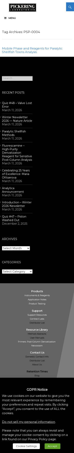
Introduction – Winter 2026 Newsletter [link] (17, 204)
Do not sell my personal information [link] (28, 422)
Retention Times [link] (37, 371)
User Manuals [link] (37, 337)
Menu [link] (10, 18)
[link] (22, 7)
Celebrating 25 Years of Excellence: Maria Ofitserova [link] (16, 174)
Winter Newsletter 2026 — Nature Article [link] (17, 119)
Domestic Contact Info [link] (37, 356)
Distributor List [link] (37, 322)
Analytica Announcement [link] (13, 189)
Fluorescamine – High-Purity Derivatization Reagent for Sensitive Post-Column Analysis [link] (17, 153)
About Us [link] (37, 364)
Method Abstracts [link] (37, 333)
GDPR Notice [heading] (37, 390)
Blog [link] (37, 375)
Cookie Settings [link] (26, 446)
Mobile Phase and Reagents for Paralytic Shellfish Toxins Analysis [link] (32, 50)
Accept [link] (52, 446)
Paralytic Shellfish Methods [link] (14, 133)
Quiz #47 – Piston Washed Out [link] (14, 218)
